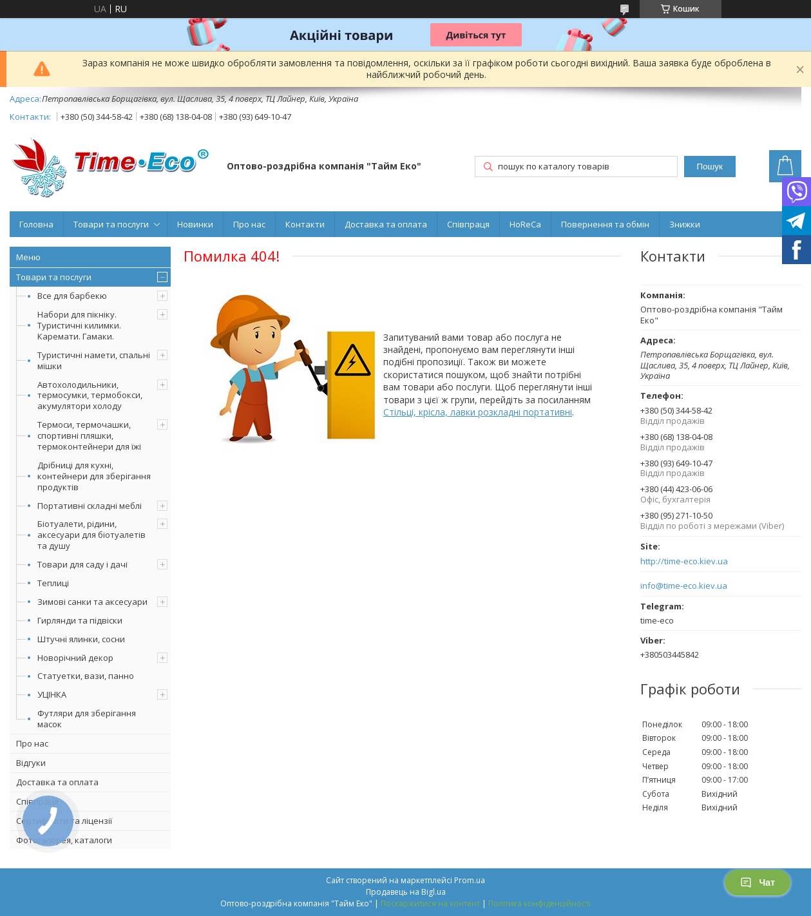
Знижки (684, 224)
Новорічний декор (75, 657)
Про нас (249, 224)
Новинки (195, 224)
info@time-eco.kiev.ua (683, 585)
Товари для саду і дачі (82, 564)
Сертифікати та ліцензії (64, 820)
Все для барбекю (72, 295)
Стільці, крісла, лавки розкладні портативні (477, 412)
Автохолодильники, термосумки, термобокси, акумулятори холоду (89, 395)
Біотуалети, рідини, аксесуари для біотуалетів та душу (91, 534)
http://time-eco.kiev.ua (684, 561)
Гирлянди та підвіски (79, 620)
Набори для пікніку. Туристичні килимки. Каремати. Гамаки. (79, 325)
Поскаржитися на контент (430, 903)
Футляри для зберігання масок (86, 718)
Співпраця (468, 224)
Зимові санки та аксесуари (92, 601)
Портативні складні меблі (89, 505)
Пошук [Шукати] (710, 166)
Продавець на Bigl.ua (406, 891)
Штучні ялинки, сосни (81, 639)
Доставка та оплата (386, 224)
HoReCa (525, 224)
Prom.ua (469, 880)
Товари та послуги (111, 224)
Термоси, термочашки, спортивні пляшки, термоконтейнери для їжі (89, 435)
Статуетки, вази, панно (85, 676)
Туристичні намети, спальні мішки (93, 360)
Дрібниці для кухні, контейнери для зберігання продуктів (94, 476)
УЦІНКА (51, 694)
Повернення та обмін (605, 224)
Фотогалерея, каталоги (64, 840)
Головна (36, 224)
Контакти (305, 224)
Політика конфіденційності (539, 903)
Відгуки (31, 762)
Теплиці (53, 583)
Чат (757, 882)
